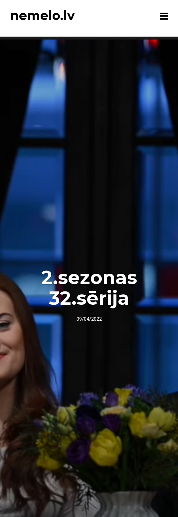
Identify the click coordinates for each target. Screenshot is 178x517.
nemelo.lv (42, 15)
